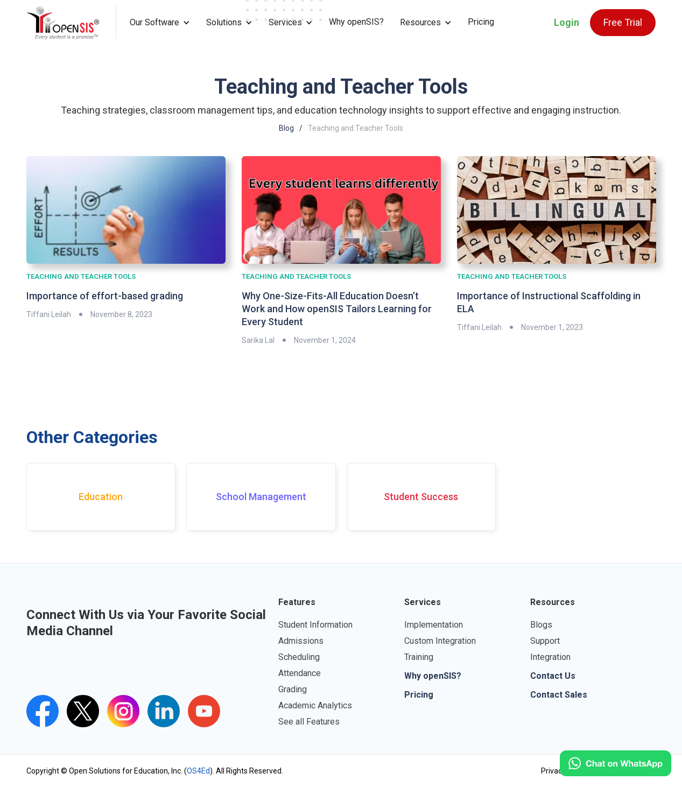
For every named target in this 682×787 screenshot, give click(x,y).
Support (545, 641)
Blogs (541, 625)
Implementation (433, 625)
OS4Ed (198, 771)
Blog (286, 128)
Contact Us (552, 676)
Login (566, 22)
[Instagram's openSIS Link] (123, 711)
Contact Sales (558, 695)
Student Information (315, 625)
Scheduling (299, 657)
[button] (160, 22)
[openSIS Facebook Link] (42, 711)
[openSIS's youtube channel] (204, 711)
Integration (550, 657)
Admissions (301, 641)
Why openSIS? (356, 22)
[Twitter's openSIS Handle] (83, 711)
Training (418, 657)
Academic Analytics (315, 705)
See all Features (309, 721)
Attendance (299, 673)
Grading (292, 689)
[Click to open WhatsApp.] (615, 763)
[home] (71, 22)
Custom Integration (440, 641)
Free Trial (622, 22)
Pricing (481, 22)
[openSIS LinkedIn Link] (163, 711)
